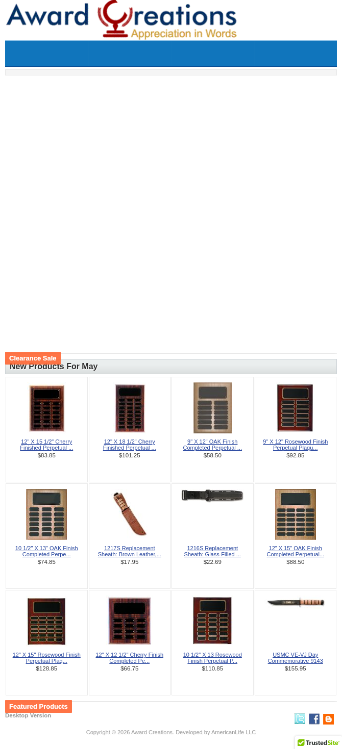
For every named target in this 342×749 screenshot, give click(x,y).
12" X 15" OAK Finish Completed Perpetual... (295, 551)
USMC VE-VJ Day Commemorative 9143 (295, 658)
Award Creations (152, 732)
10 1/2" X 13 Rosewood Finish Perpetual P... (212, 658)
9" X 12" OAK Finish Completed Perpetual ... (212, 444)
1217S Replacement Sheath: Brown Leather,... (129, 551)
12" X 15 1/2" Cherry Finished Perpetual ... (46, 444)
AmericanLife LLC (233, 732)
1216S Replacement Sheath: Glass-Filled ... (212, 551)
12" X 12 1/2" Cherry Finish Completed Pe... (129, 658)
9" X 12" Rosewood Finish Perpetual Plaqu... (295, 444)
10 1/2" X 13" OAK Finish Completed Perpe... (46, 551)
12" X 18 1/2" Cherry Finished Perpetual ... (129, 444)
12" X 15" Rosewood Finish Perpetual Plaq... (47, 658)
